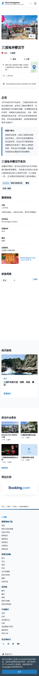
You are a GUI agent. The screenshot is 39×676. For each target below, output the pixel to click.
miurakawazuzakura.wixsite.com (18, 84)
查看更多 (4, 468)
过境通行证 (5, 620)
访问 (3, 616)
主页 (2, 506)
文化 (3, 561)
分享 (26, 59)
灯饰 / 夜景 (7, 188)
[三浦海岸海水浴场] (29, 452)
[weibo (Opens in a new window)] (13, 644)
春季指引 (4, 535)
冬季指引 (4, 545)
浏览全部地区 (6, 604)
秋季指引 (4, 542)
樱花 (27, 183)
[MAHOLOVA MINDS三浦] (10, 431)
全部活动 (4, 581)
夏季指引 (4, 539)
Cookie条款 (6, 667)
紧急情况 (4, 630)
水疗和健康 (5, 571)
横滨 (3, 590)
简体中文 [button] (7, 654)
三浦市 (12, 53)
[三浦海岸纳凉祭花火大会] (10, 453)
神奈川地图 (5, 601)
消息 (3, 525)
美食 (3, 565)
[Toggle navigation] (35, 3)
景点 (3, 558)
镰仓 (3, 594)
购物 (3, 578)
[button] (17, 424)
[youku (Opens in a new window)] (18, 644)
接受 (19, 672)
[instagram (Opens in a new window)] (8, 644)
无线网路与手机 (7, 626)
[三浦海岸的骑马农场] (29, 430)
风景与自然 (5, 575)
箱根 (3, 597)
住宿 (3, 613)
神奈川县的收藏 (7, 529)
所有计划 (4, 633)
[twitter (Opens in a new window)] (3, 644)
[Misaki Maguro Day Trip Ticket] (19, 258)
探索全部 (4, 549)
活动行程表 (5, 532)
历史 (3, 568)
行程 (3, 623)
